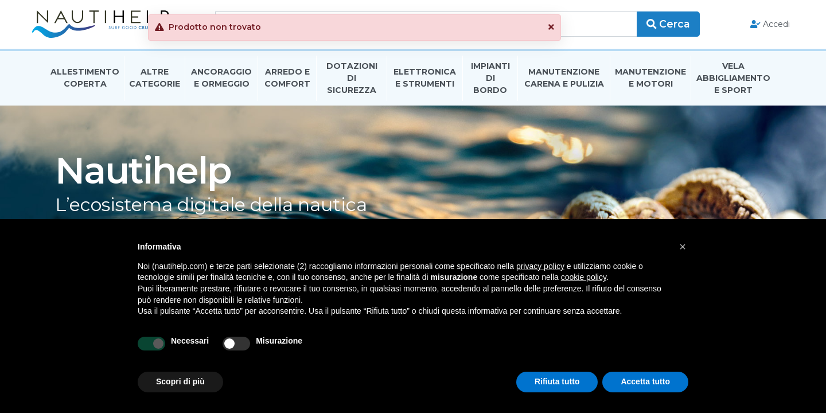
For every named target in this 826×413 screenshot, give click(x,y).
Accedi (756, 26)
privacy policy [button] (540, 266)
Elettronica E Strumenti (424, 82)
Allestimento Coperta (84, 82)
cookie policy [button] (583, 277)
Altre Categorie (154, 82)
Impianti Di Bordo (490, 82)
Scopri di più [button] (180, 381)
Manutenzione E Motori (650, 82)
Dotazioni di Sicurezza (351, 82)
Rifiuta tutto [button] (557, 381)
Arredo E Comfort (287, 82)
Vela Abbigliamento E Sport (733, 82)
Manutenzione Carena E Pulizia (564, 82)
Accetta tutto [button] (645, 381)
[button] (610, 27)
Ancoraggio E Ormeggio (221, 82)
